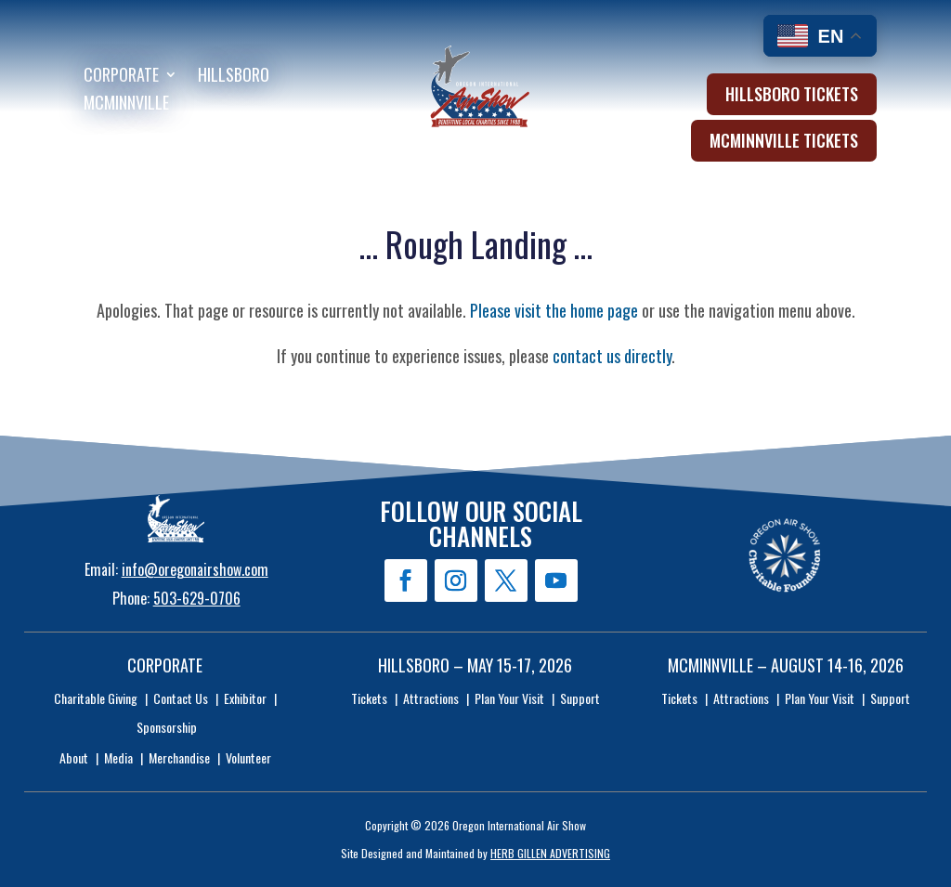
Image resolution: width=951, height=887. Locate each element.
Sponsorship (167, 727)
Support (580, 698)
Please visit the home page (554, 310)
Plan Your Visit (509, 698)
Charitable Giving (95, 698)
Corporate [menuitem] (121, 77)
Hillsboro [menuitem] (233, 77)
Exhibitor (245, 698)
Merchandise (179, 757)
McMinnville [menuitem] (126, 105)
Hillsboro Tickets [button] (791, 94)
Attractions (431, 698)
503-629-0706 (197, 598)
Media (118, 757)
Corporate (164, 665)
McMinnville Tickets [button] (784, 140)
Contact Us (180, 698)
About (73, 757)
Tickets (369, 698)
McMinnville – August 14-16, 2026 (786, 665)
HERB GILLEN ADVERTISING (550, 853)
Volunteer (248, 757)
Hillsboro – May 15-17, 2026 (475, 665)
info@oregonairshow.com (195, 569)
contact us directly (612, 356)
